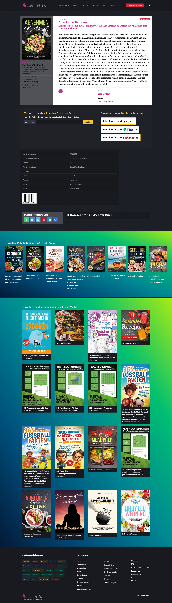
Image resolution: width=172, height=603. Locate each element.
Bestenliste (63, 6)
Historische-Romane (30, 576)
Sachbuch (58, 571)
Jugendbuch (40, 567)
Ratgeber (145, 20)
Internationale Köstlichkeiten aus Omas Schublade (156, 280)
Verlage (107, 576)
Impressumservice (84, 590)
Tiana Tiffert (104, 95)
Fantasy (26, 571)
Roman (44, 563)
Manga (25, 580)
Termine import (110, 584)
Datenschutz (136, 575)
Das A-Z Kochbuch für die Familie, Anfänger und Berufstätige (14, 280)
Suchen (88, 123)
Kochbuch (62, 567)
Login (133, 578)
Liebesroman (38, 571)
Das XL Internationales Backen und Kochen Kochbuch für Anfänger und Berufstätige (76, 283)
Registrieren (136, 581)
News (104, 6)
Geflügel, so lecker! (135, 277)
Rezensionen (82, 576)
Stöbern (75, 6)
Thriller (26, 563)
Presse (106, 580)
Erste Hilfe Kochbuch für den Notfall (116, 277)
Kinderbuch (27, 567)
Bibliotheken (109, 566)
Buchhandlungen (111, 569)
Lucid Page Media (106, 102)
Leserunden (81, 569)
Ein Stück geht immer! (96, 277)
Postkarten (81, 586)
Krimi (52, 563)
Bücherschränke (110, 573)
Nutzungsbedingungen (140, 568)
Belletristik (44, 580)
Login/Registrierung (135, 6)
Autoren (86, 6)
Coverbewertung (83, 583)
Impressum (135, 572)
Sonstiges (55, 580)
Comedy (60, 576)
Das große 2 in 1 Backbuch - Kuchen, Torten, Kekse (54, 279)
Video (79, 572)
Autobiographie (47, 576)
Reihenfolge (81, 565)
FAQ (132, 565)
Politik (48, 571)
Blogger (95, 6)
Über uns (134, 562)
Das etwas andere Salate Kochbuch (32, 277)
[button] (148, 6)
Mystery (61, 563)
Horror (35, 563)
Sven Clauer (145, 596)
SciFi (34, 580)
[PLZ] (59, 123)
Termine (113, 6)
